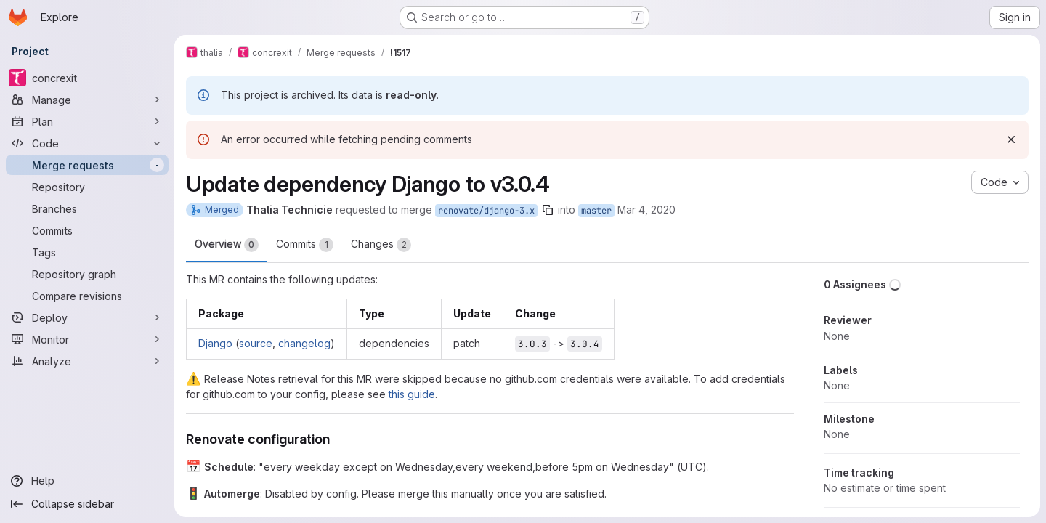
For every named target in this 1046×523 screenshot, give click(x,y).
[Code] (87, 143)
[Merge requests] (87, 165)
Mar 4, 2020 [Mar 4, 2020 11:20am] (646, 209)
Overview (227, 245)
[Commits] (87, 230)
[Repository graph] (87, 274)
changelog (304, 343)
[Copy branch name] (547, 210)
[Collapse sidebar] (87, 504)
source (255, 343)
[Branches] (87, 208)
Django (215, 343)
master (596, 210)
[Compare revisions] (87, 295)
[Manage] (87, 99)
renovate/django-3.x (486, 210)
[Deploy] (87, 317)
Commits (304, 245)
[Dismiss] (1011, 139)
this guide (412, 394)
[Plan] (87, 121)
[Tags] (87, 252)
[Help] (87, 481)
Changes (381, 245)
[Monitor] (87, 339)
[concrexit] (87, 78)
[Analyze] (87, 361)
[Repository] (87, 187)
